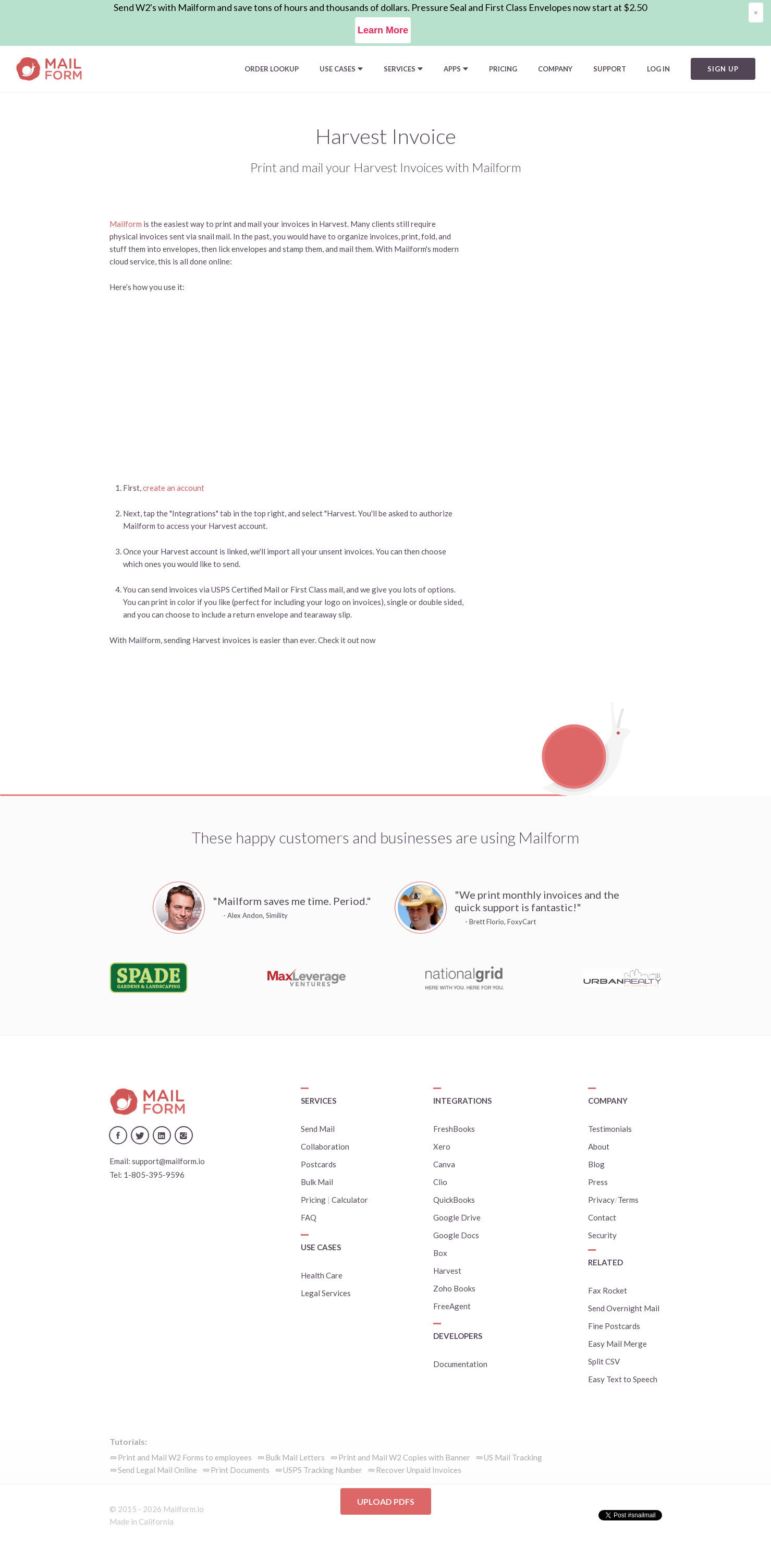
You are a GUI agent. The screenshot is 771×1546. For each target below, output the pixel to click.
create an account (173, 487)
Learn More (383, 30)
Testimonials (610, 1128)
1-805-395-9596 (154, 1174)
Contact (602, 1217)
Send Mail (318, 1128)
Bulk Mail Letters (295, 1457)
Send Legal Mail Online (157, 1470)
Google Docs (456, 1235)
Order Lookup (271, 69)
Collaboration (325, 1146)
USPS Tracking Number (322, 1470)
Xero (441, 1146)
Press (598, 1182)
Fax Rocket (607, 1290)
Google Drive (457, 1217)
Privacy (601, 1199)
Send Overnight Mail (623, 1308)
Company (555, 69)
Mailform (125, 223)
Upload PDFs (385, 1501)
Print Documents (240, 1470)
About (598, 1146)
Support (609, 69)
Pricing (503, 69)
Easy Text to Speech (622, 1379)
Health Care (321, 1275)
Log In (658, 69)
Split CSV (604, 1361)
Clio (440, 1182)
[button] (341, 69)
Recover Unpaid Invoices (418, 1470)
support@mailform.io (168, 1161)
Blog (596, 1164)
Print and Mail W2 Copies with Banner (404, 1457)
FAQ (308, 1217)
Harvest (447, 1270)
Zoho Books (454, 1288)
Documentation (460, 1364)
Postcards (318, 1164)
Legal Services (326, 1293)
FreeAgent (452, 1306)
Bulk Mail (317, 1182)
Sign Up (723, 69)
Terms (628, 1199)
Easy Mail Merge (617, 1343)
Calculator (350, 1199)
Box (440, 1253)
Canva (444, 1164)
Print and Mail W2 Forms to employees (185, 1457)
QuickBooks (454, 1199)
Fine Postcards (614, 1326)
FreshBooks (454, 1128)
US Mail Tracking (513, 1457)
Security (602, 1235)
